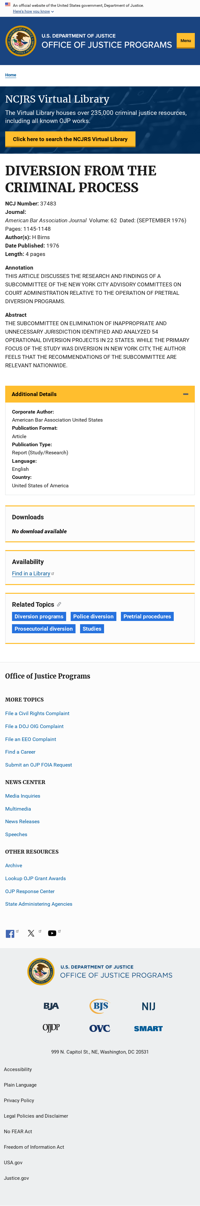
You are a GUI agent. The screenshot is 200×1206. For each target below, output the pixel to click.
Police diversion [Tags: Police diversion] (93, 616)
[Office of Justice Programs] (21, 41)
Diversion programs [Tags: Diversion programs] (39, 616)
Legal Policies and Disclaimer (36, 1116)
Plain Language (20, 1085)
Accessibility (18, 1069)
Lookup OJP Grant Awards (35, 878)
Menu (186, 40)
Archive (13, 865)
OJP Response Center (29, 891)
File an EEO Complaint (30, 739)
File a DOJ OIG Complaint (34, 726)
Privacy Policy (19, 1100)
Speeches (16, 834)
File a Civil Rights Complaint (37, 713)
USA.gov (13, 1163)
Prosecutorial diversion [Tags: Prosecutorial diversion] (44, 628)
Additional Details (34, 394)
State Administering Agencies (38, 904)
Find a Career (20, 752)
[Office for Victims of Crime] (99, 1028)
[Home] (107, 41)
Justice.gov (16, 1178)
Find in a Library (33, 573)
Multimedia (18, 809)
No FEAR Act (18, 1131)
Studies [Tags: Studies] (92, 628)
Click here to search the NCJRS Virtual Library (70, 139)
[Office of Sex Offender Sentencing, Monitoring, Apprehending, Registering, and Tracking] (148, 1027)
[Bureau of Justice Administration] (51, 1003)
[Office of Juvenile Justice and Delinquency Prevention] (51, 1030)
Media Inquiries (22, 796)
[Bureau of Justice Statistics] (100, 1011)
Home (10, 74)
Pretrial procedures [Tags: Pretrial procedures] (147, 616)
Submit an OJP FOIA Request (38, 765)
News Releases (22, 821)
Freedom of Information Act (34, 1147)
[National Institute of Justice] (148, 1004)
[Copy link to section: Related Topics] (57, 604)
